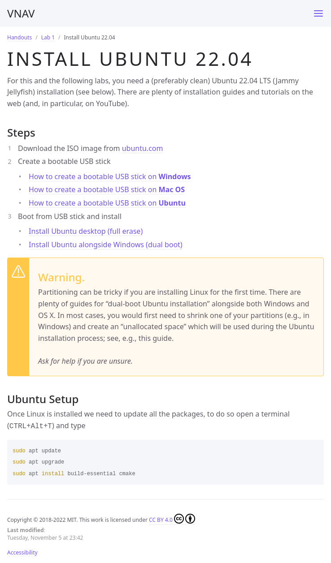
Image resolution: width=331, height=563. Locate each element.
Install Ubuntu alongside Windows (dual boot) (106, 244)
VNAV (21, 13)
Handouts (19, 37)
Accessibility (22, 551)
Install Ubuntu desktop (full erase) (86, 231)
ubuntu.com (142, 148)
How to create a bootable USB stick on (110, 176)
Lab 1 (48, 37)
